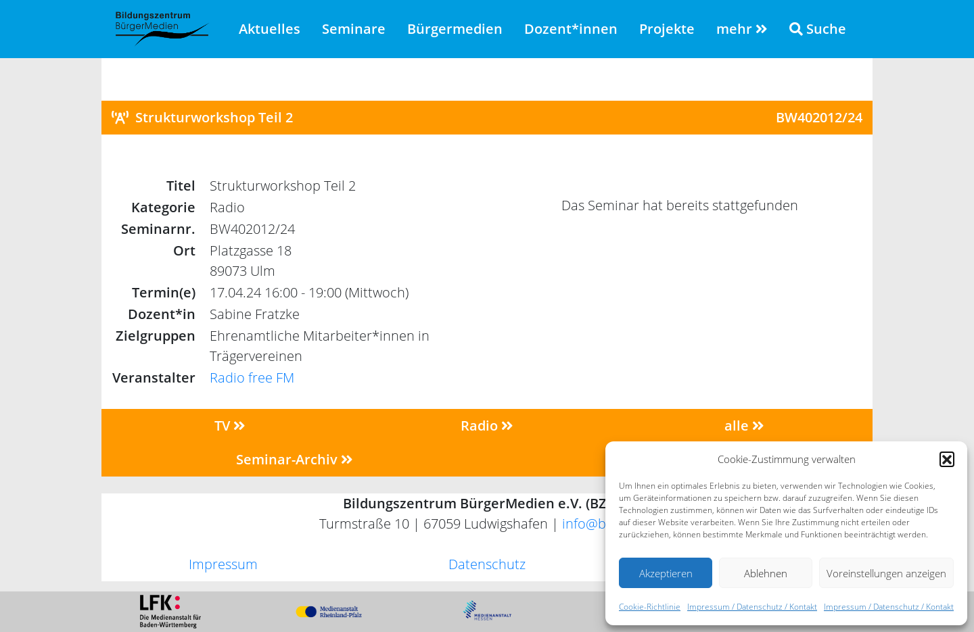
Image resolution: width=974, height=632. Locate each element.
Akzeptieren (666, 573)
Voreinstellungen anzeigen (886, 573)
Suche (817, 29)
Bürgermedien (455, 29)
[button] (947, 459)
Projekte (667, 29)
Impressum (223, 564)
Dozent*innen (571, 29)
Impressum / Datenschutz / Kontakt (752, 606)
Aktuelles (269, 29)
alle (744, 425)
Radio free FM (252, 377)
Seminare (354, 29)
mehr (742, 29)
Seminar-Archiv (294, 459)
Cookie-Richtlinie (649, 606)
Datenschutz (487, 564)
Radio (487, 425)
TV (230, 425)
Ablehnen (765, 573)
